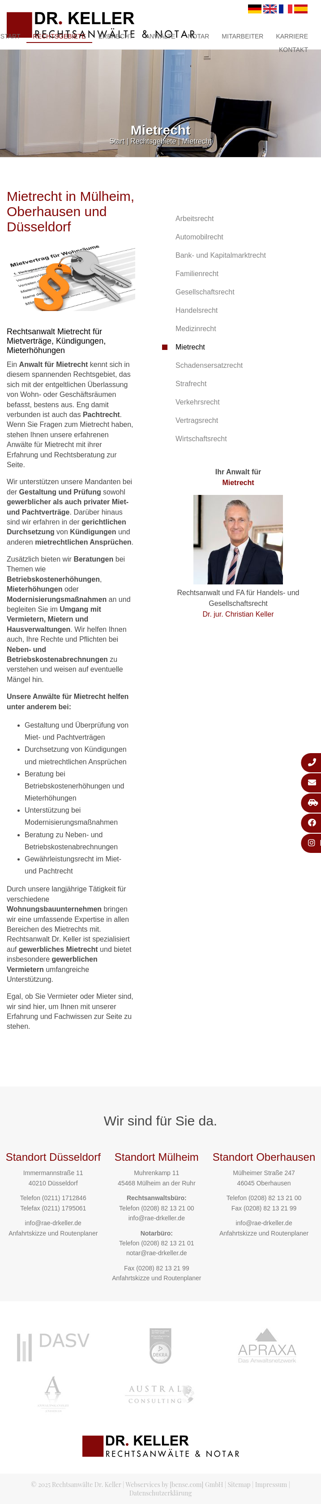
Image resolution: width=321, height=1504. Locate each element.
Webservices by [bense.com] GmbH (174, 1484)
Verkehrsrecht (197, 402)
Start (117, 141)
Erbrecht (115, 36)
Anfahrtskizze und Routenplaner (53, 1233)
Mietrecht (197, 141)
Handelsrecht (196, 310)
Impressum (271, 1484)
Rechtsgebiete (59, 36)
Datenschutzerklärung (160, 1493)
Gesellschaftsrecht (205, 292)
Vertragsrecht (196, 420)
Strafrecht (190, 384)
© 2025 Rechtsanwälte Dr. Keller (76, 1484)
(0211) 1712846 (64, 1197)
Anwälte (160, 36)
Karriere (292, 36)
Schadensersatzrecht (209, 365)
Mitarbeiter (242, 36)
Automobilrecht (199, 237)
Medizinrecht (195, 328)
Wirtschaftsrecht (201, 439)
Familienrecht (196, 273)
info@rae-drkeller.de (53, 1223)
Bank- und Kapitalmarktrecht (220, 255)
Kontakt (293, 49)
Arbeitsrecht (194, 218)
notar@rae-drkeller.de (156, 1253)
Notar (198, 36)
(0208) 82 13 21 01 (167, 1243)
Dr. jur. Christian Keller (238, 614)
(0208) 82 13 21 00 (167, 1208)
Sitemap (239, 1484)
